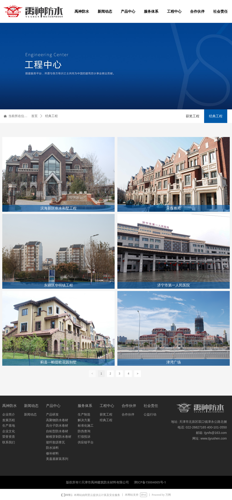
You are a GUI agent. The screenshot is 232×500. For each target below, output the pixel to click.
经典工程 (51, 116)
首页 (34, 116)
